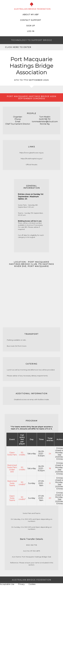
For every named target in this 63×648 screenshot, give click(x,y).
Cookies (32, 584)
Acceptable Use (7, 584)
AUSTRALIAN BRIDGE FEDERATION (32, 9)
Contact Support (30, 20)
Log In (30, 31)
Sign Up (30, 26)
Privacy (21, 584)
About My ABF (31, 14)
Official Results (31, 165)
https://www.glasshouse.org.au (31, 153)
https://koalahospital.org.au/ (31, 159)
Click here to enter (18, 47)
